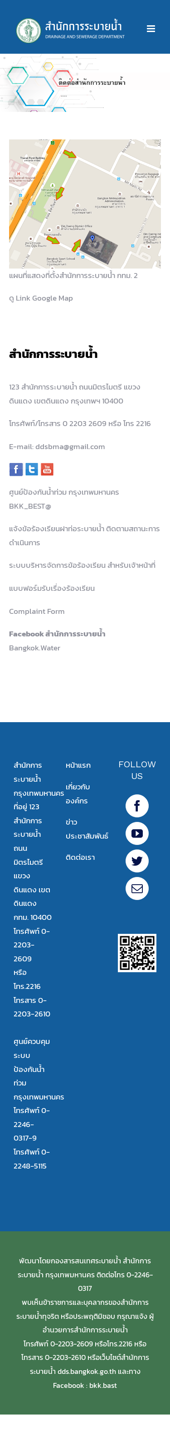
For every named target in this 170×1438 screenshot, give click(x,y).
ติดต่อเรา (80, 857)
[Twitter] (137, 860)
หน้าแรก (78, 765)
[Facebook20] (137, 805)
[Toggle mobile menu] (151, 28)
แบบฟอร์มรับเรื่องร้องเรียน (52, 588)
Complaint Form (37, 611)
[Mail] (137, 888)
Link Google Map (44, 298)
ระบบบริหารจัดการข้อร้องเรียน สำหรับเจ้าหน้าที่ (82, 565)
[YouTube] (137, 833)
